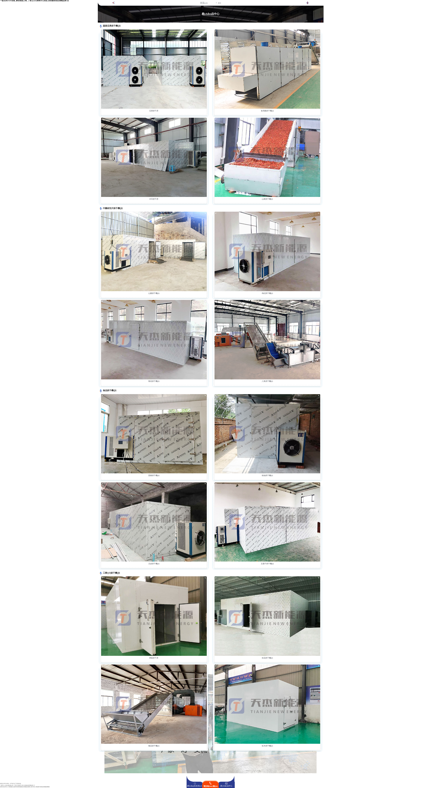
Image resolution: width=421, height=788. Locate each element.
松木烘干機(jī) (267, 746)
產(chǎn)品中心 (226, 786)
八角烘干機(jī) (267, 381)
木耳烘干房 (153, 199)
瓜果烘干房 (153, 111)
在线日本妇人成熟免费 (34, 786)
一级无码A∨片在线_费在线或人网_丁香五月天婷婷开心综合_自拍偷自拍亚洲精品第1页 (17, 785)
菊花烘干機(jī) (153, 381)
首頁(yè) (204, 3)
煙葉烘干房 (153, 658)
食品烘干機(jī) (109, 390)
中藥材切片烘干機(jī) (112, 208)
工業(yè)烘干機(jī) (111, 573)
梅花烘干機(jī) (153, 746)
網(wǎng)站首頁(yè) (195, 786)
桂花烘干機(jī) (267, 658)
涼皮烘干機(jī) (153, 564)
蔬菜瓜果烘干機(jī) (111, 26)
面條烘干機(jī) (153, 475)
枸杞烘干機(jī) (267, 293)
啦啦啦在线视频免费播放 (45, 786)
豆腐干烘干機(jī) (267, 564)
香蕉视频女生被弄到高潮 (13, 786)
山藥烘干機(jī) (153, 293)
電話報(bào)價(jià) (210, 786)
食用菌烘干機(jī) (267, 111)
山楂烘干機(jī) (267, 199)
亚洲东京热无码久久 (4, 786)
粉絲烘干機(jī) (267, 475)
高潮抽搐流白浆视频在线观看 (24, 786)
